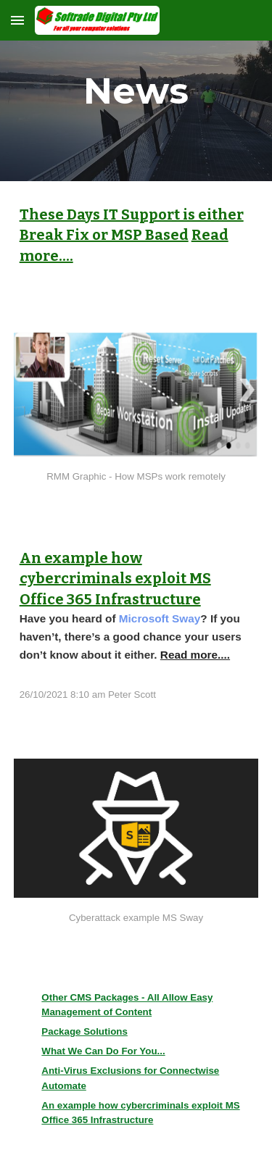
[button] (17, 20)
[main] (136, 91)
